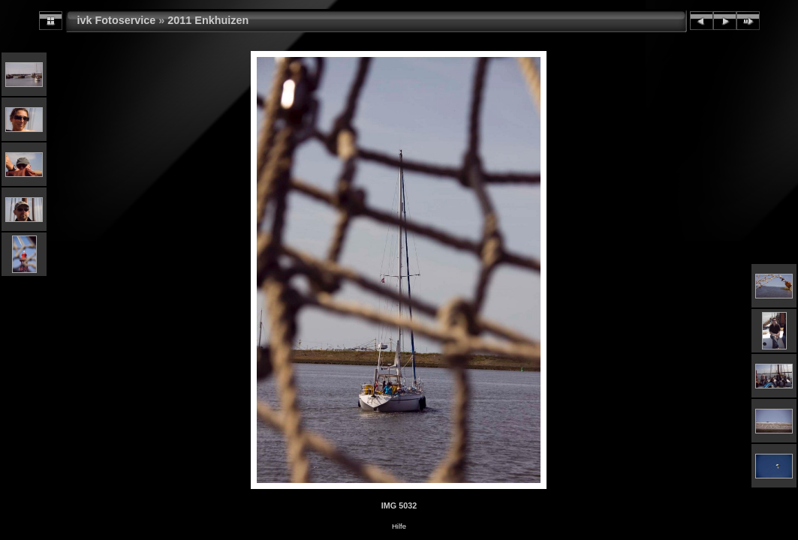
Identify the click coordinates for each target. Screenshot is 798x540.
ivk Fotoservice (116, 20)
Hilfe (399, 526)
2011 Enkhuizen (207, 20)
